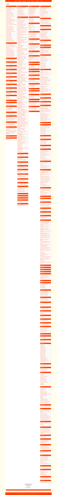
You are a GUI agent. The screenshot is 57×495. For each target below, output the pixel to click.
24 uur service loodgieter (44, 376)
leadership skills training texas (22, 24)
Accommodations (20, 169)
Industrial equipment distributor (10, 19)
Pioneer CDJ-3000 (31, 86)
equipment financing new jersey (45, 114)
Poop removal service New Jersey (45, 23)
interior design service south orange (46, 256)
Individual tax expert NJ (21, 167)
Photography (31, 31)
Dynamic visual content (32, 33)
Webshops (30, 6)
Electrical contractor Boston (33, 92)
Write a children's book (21, 45)
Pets (41, 444)
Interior (30, 111)
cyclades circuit (31, 41)
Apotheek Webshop (43, 349)
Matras (30, 28)
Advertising (42, 435)
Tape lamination (20, 145)
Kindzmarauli (8, 139)
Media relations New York (21, 143)
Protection (42, 215)
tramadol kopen (8, 7)
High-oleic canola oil (9, 39)
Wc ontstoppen (43, 373)
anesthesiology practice (44, 150)
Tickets (30, 64)
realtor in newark (43, 253)
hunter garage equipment (9, 23)
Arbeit (7, 58)
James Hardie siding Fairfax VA (45, 428)
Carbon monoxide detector (21, 109)
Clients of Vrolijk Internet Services (45, 401)
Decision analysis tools (9, 117)
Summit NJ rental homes (44, 246)
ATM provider (20, 55)
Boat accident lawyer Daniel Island (45, 416)
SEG (7, 84)
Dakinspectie (42, 383)
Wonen (42, 372)
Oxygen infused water (9, 26)
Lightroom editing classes (32, 36)
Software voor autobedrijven (10, 63)
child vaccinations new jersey (45, 151)
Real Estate (42, 220)
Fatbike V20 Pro (43, 348)
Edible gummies (43, 473)
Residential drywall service (44, 86)
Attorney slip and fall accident (45, 415)
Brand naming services (21, 104)
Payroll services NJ (20, 26)
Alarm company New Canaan (45, 463)
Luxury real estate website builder (45, 190)
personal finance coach (44, 116)
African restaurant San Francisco (45, 127)
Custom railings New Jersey (44, 365)
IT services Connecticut (21, 180)
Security (42, 455)
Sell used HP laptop (9, 108)
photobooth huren (20, 201)
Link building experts (21, 60)
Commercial (42, 421)
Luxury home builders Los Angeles (45, 80)
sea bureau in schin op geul (22, 176)
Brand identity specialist (21, 120)
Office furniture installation (21, 114)
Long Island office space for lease (34, 76)
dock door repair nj (43, 95)
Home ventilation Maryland (10, 51)
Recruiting (7, 91)
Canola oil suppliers (9, 34)
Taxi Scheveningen (31, 19)
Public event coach (9, 67)
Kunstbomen (42, 344)
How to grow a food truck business (34, 46)
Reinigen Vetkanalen (43, 395)
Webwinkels (42, 343)
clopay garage (20, 140)
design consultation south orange (45, 429)
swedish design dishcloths (44, 50)
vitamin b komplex (20, 12)
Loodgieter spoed (43, 377)
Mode (30, 94)
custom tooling (43, 199)
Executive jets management (22, 88)
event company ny (20, 36)
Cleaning (42, 47)
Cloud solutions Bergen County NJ (22, 27)
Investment (30, 55)
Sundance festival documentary (45, 478)
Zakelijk (42, 386)
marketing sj (42, 203)
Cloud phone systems (21, 59)
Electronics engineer (21, 76)
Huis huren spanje (43, 337)
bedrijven (42, 465)
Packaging (8, 80)
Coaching (7, 65)
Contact (30, 487)
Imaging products (20, 66)
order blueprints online (21, 21)
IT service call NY (20, 33)
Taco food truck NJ (43, 132)
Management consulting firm (22, 96)
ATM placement (20, 95)
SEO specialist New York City (22, 67)
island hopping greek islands (33, 40)
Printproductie (42, 388)
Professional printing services (22, 119)
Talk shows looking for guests (22, 89)
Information (19, 6)
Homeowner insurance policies (45, 176)
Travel (41, 297)
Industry (19, 157)
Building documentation (44, 78)
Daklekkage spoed (43, 378)
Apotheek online (43, 354)
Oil (6, 112)
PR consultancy (20, 105)
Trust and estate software (21, 113)
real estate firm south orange (45, 257)
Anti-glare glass (20, 158)
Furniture (42, 139)
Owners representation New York (45, 79)
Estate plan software (21, 99)
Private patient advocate (44, 155)
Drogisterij (7, 95)
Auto (41, 29)
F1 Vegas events (31, 65)
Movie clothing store (43, 63)
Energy (30, 101)
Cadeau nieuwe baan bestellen (45, 166)
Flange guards (20, 47)
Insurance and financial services (45, 119)
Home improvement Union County (11, 45)
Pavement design (20, 62)
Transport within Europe (44, 292)
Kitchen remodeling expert (10, 53)
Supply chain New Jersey (21, 20)
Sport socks (42, 62)
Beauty (30, 78)
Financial (30, 106)
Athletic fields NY (43, 285)
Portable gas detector (9, 18)
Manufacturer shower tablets (22, 80)
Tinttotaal (42, 396)
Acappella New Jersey (44, 213)
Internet (42, 187)
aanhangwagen (31, 24)
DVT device (42, 156)
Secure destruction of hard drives (22, 90)
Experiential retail (43, 436)
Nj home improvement (9, 74)
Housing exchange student (10, 52)
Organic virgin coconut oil (9, 113)
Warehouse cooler (20, 151)
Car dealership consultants (44, 13)
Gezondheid (8, 69)
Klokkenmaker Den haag (44, 162)
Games (42, 145)
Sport (18, 182)
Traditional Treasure (20, 11)
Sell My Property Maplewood (45, 241)
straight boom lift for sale (44, 88)
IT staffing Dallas (8, 93)
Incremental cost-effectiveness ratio (11, 118)
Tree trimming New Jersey (44, 308)
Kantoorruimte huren (43, 389)
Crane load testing (43, 83)
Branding (7, 102)
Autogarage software (43, 34)
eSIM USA (42, 316)
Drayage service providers (44, 293)
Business (19, 17)
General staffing (20, 82)
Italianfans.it (42, 191)
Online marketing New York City (22, 54)
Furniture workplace (43, 143)
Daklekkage (19, 175)
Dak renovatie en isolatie (44, 382)
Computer (7, 106)
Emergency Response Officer (10, 59)
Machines (19, 203)
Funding (42, 135)
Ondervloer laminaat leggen (10, 54)
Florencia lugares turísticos (44, 324)
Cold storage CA (20, 144)
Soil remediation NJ (43, 99)
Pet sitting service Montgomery (45, 447)
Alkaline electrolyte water (9, 27)
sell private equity (43, 113)
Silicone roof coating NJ (44, 276)
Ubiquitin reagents (20, 46)
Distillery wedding (43, 129)
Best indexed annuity (43, 120)
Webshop (42, 469)
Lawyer (42, 408)
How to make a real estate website (45, 189)
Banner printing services (21, 94)
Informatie (42, 161)
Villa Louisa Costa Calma (44, 320)
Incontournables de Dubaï (44, 303)
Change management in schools (22, 81)
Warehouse (31, 75)
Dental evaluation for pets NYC (45, 22)
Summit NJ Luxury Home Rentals (45, 247)
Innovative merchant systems (45, 106)
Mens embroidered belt (44, 61)
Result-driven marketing (21, 74)
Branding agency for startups (22, 56)
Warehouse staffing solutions (22, 75)
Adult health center (43, 157)
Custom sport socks (43, 67)
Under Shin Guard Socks (44, 58)
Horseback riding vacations (44, 330)
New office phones (20, 61)
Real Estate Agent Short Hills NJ (45, 236)
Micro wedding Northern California (11, 130)
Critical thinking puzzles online (22, 137)
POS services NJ (20, 163)
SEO (18, 186)
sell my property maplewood (44, 222)
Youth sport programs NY (32, 45)
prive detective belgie (32, 29)
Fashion (42, 101)
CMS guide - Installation (44, 402)
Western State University (21, 13)
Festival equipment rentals (33, 85)
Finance (42, 105)
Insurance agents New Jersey (45, 185)
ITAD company (20, 146)
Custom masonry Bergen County (45, 406)
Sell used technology (9, 107)
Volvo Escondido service (44, 12)
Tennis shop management (44, 284)
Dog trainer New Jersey (44, 19)
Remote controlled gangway (44, 77)
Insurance (42, 169)
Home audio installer (43, 462)
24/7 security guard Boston (44, 456)
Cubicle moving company (21, 125)
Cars (41, 6)
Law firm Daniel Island (44, 414)
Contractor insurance (43, 184)
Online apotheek (43, 350)
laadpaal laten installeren (44, 36)
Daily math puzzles (20, 138)
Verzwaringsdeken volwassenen (45, 360)
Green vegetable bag (43, 474)
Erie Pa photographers (32, 35)
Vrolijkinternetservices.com (44, 400)
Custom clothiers (43, 64)
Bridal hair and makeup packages (34, 81)
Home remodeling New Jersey (10, 44)
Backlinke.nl (42, 390)
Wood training (8, 78)
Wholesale (42, 367)
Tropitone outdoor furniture (44, 140)
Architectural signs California (22, 139)
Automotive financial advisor (44, 11)
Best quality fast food (43, 128)
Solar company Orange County (10, 124)
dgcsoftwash (42, 384)
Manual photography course (33, 34)
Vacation (42, 310)
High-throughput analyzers (10, 13)
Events (30, 83)
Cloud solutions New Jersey (22, 25)
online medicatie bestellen (21, 7)
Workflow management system (22, 39)
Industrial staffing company (21, 68)
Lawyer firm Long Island (44, 413)
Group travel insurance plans (45, 177)
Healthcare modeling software (10, 119)
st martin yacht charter (44, 167)
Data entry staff (20, 65)
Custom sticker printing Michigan (45, 204)
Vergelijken (42, 339)
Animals (42, 18)
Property (42, 450)
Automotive (42, 40)
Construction (42, 69)
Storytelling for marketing (21, 128)
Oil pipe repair (8, 17)
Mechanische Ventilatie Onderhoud (45, 394)
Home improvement (9, 73)
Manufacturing (43, 198)
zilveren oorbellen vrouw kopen (33, 7)
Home (41, 427)
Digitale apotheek (43, 355)
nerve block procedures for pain (45, 154)
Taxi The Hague (31, 18)
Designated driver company (10, 40)
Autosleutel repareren (44, 30)
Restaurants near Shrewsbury (45, 126)
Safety (30, 90)
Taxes (19, 165)
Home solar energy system (10, 123)
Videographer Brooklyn (44, 209)
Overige (30, 23)
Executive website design (44, 440)
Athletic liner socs (43, 57)
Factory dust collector (21, 53)
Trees (41, 307)
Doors (41, 94)
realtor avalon (42, 252)
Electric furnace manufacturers (10, 31)
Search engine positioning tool (22, 187)
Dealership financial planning (45, 7)
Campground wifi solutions (44, 192)
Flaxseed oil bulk (8, 32)
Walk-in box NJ (8, 11)
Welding (42, 363)
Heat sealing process (9, 12)
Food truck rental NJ (43, 133)
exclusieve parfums (43, 361)
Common (7, 6)
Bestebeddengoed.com (32, 12)
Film (41, 476)
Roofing (42, 273)
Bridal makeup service (32, 80)
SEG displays (8, 85)
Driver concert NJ (8, 37)
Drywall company (43, 87)
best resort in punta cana (44, 298)
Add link (27, 487)
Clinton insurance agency (44, 115)
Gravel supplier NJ (9, 89)
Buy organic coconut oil (9, 38)
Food (41, 124)
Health (42, 149)
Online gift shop (31, 13)
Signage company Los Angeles (22, 121)
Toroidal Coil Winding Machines (22, 159)
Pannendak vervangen (44, 379)
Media (41, 208)
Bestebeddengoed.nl (32, 11)
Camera (19, 153)
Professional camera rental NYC (33, 47)
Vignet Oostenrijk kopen (44, 33)
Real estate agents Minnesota (45, 221)
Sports (42, 282)
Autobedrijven (43, 480)
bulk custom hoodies (43, 56)
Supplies (30, 71)
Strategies (30, 51)
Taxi (29, 17)
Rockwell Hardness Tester (44, 467)
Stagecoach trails (43, 331)
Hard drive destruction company (22, 131)
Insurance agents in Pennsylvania (45, 178)
